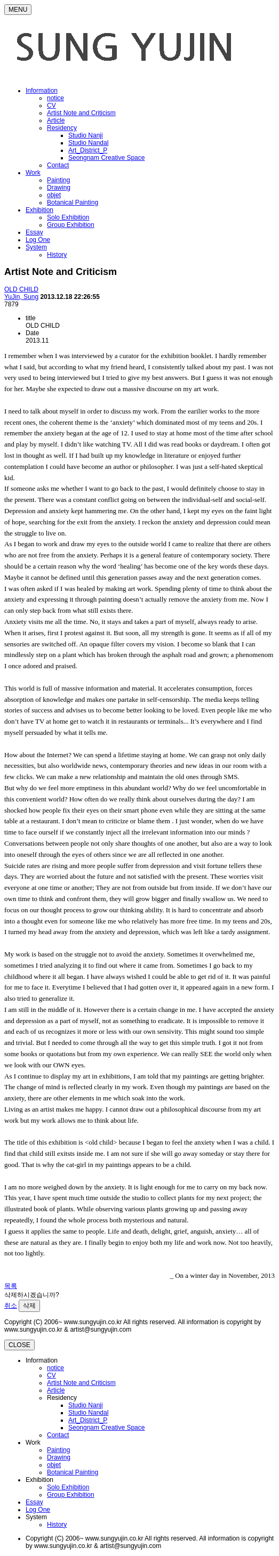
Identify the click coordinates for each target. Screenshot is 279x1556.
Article (56, 120)
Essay (34, 232)
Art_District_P (87, 150)
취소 (10, 1305)
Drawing (58, 187)
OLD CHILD (21, 289)
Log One (38, 240)
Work (33, 172)
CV (51, 105)
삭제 (29, 1305)
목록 (10, 1286)
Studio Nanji (85, 135)
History (57, 254)
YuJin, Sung (21, 297)
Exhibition (39, 210)
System (36, 247)
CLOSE (19, 1345)
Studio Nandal (88, 143)
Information (42, 90)
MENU (18, 9)
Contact (58, 165)
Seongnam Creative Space (106, 157)
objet (54, 195)
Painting (58, 180)
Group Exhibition (70, 225)
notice (55, 98)
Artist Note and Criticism (81, 113)
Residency (62, 128)
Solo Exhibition (68, 217)
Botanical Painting (72, 202)
